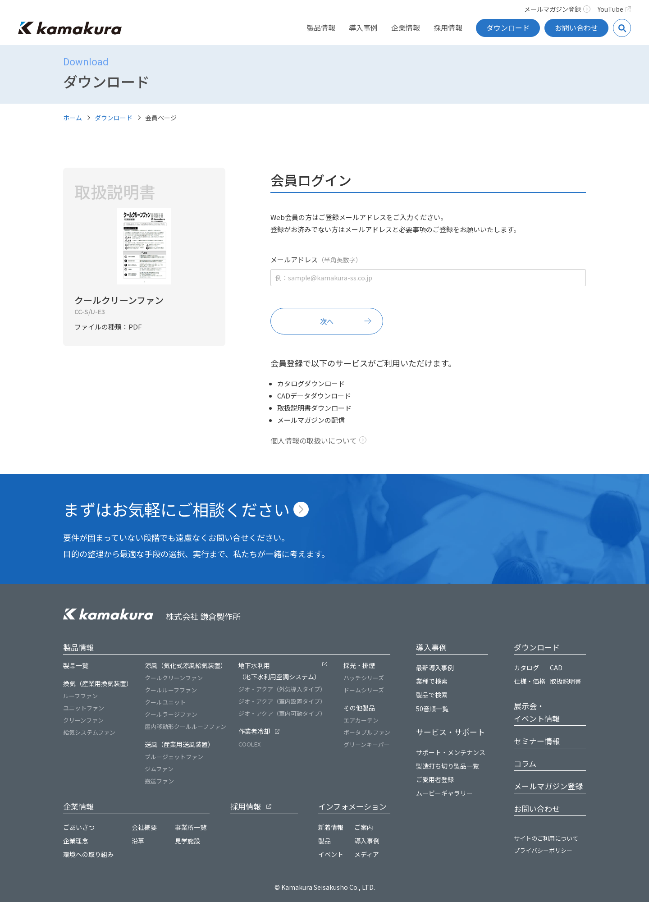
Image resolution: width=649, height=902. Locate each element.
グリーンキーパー (366, 744)
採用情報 (448, 27)
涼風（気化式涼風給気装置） (186, 665)
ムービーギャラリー (444, 792)
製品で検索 (432, 694)
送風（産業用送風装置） (179, 744)
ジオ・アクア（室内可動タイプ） (282, 713)
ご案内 (363, 827)
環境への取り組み (88, 854)
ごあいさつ (79, 827)
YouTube (614, 9)
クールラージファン (171, 714)
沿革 (138, 840)
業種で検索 (432, 681)
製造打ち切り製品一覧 (447, 765)
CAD (556, 667)
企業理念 (75, 840)
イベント (330, 854)
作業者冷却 (254, 731)
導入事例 (363, 27)
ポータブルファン (366, 732)
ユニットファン (83, 708)
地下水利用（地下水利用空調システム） (279, 671)
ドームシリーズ (363, 690)
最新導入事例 (435, 667)
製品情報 (320, 27)
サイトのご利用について (546, 838)
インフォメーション (352, 806)
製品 (324, 840)
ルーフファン (80, 695)
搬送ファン (159, 781)
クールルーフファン (171, 690)
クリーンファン (83, 720)
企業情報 (405, 27)
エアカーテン (361, 720)
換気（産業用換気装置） (98, 683)
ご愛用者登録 (435, 779)
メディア (366, 854)
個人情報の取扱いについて (313, 440)
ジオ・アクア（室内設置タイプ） (282, 701)
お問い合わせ (576, 27)
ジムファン (159, 769)
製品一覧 (75, 665)
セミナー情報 (537, 740)
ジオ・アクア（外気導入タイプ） (282, 689)
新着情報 (330, 827)
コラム (525, 763)
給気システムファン (89, 732)
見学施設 (187, 840)
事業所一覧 (190, 827)
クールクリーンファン (174, 677)
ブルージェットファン (174, 756)
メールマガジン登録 (557, 9)
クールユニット (165, 702)
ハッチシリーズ (363, 677)
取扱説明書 (565, 681)
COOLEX (249, 744)
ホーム (72, 117)
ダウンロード (508, 27)
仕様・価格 (529, 681)
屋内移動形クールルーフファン (185, 726)
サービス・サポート (450, 731)
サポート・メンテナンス (450, 752)
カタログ (526, 667)
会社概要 (144, 827)
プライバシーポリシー (543, 850)
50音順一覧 (432, 708)
